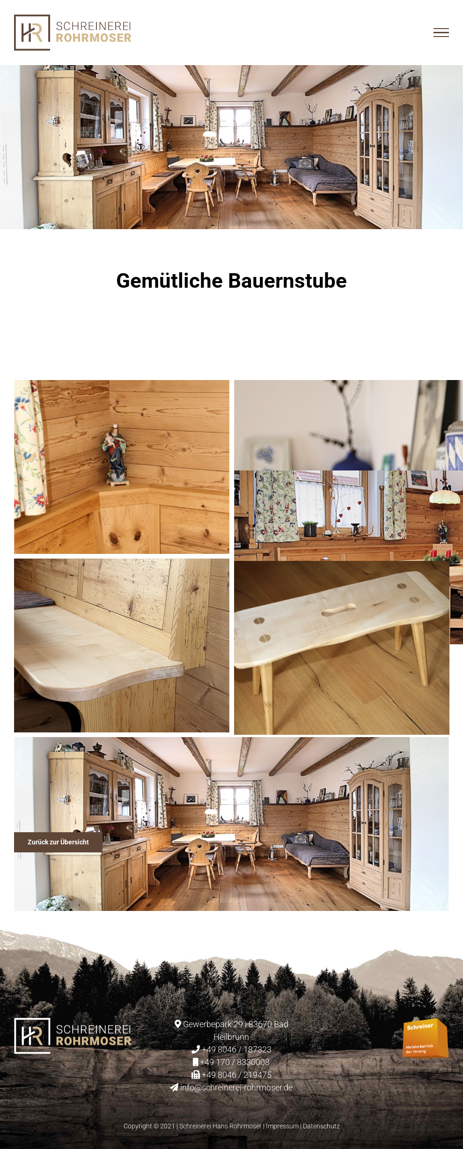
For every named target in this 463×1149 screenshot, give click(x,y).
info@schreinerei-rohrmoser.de (236, 1087)
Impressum (282, 1126)
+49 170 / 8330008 (235, 1062)
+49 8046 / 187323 (237, 1049)
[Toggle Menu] (441, 32)
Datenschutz (321, 1126)
